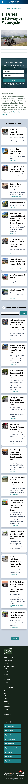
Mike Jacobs (5, 51)
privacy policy (16, 84)
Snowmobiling (7, 714)
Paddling (6, 709)
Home (8, 8)
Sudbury (6, 671)
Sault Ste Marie (11, 743)
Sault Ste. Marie (7, 669)
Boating (5, 693)
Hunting (6, 701)
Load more (15, 638)
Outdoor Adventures (9, 706)
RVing (5, 712)
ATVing (5, 690)
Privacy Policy (15, 779)
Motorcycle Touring (16, 8)
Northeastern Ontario (9, 666)
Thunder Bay (7, 679)
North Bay (6, 663)
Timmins (6, 682)
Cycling (5, 696)
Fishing (5, 698)
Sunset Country (7, 674)
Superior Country (8, 677)
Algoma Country (8, 661)
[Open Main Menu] (2, 2)
